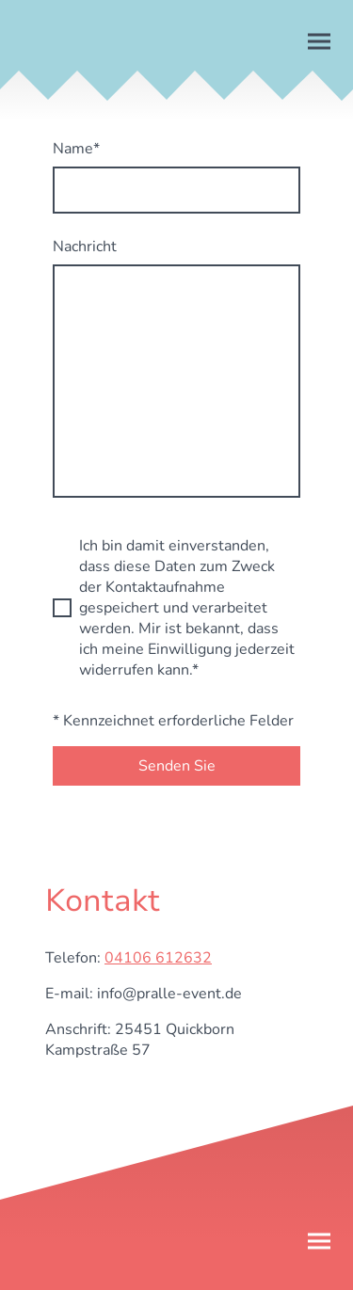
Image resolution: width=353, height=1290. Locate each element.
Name (76, 148)
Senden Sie (177, 766)
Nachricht (85, 246)
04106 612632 (158, 958)
